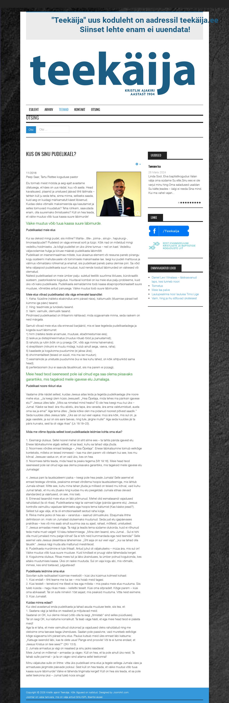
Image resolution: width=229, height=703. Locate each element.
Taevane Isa (154, 166)
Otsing (95, 109)
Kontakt (79, 109)
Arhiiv (49, 109)
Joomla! (30, 697)
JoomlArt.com (121, 692)
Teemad (63, 109)
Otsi (31, 129)
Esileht (34, 109)
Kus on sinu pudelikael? (51, 154)
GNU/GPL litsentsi (86, 697)
